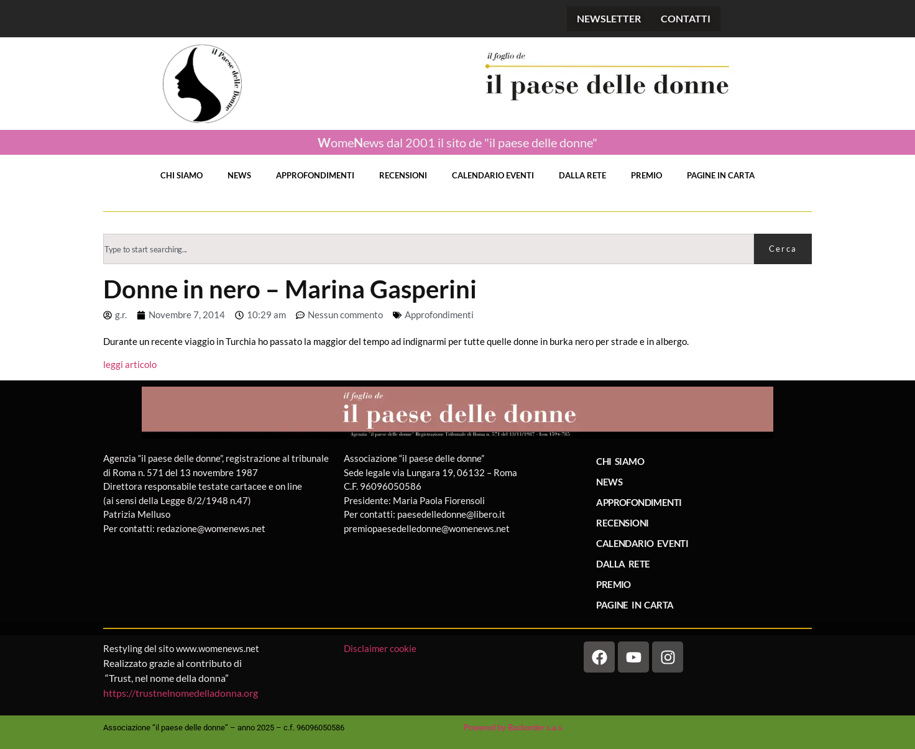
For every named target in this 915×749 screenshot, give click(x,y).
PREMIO (646, 175)
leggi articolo (130, 364)
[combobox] (428, 249)
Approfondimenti (439, 314)
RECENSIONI (403, 175)
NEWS (239, 175)
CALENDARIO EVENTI (493, 175)
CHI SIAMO (181, 175)
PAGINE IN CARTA (721, 175)
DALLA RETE (582, 175)
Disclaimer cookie (381, 648)
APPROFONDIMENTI (315, 175)
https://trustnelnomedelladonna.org (180, 693)
